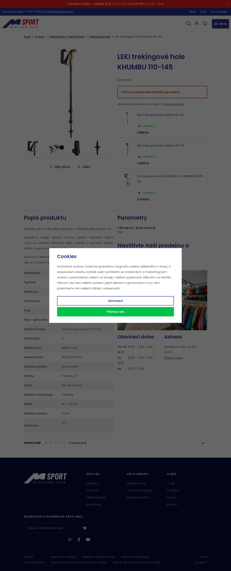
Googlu (109, 277)
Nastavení (115, 301)
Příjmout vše (115, 312)
